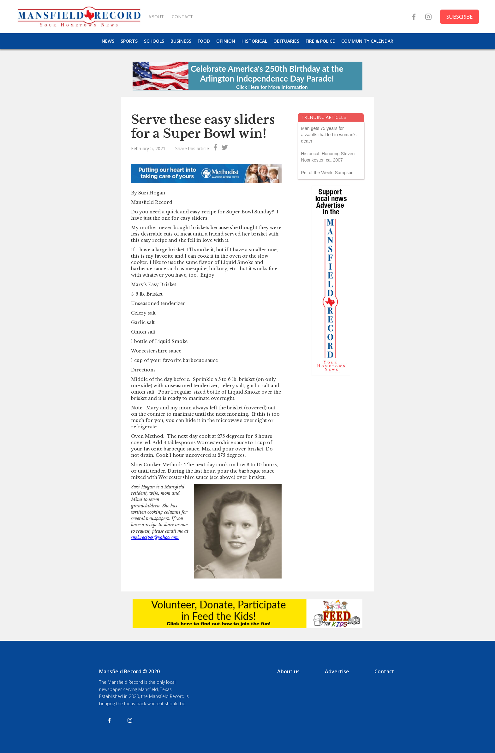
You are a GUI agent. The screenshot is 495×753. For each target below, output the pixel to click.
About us (288, 671)
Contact (384, 671)
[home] (79, 16)
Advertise (337, 671)
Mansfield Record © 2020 (129, 671)
